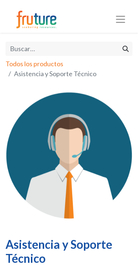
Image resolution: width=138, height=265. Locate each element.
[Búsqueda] (125, 49)
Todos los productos (34, 64)
